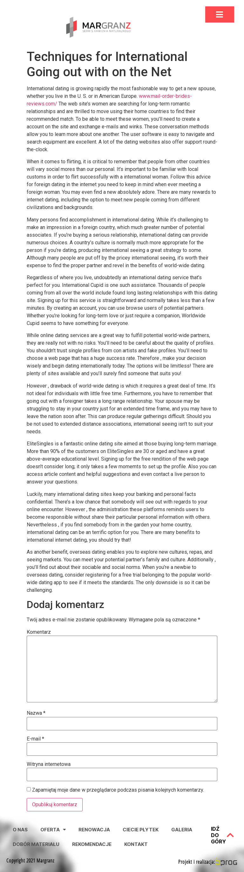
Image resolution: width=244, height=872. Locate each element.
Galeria (181, 830)
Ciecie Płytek (141, 830)
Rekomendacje (92, 844)
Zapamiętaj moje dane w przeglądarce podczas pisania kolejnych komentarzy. (118, 790)
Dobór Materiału (36, 844)
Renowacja (94, 830)
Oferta (53, 829)
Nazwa (36, 713)
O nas (20, 830)
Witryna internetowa (49, 764)
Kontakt (136, 844)
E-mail (35, 738)
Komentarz (39, 632)
